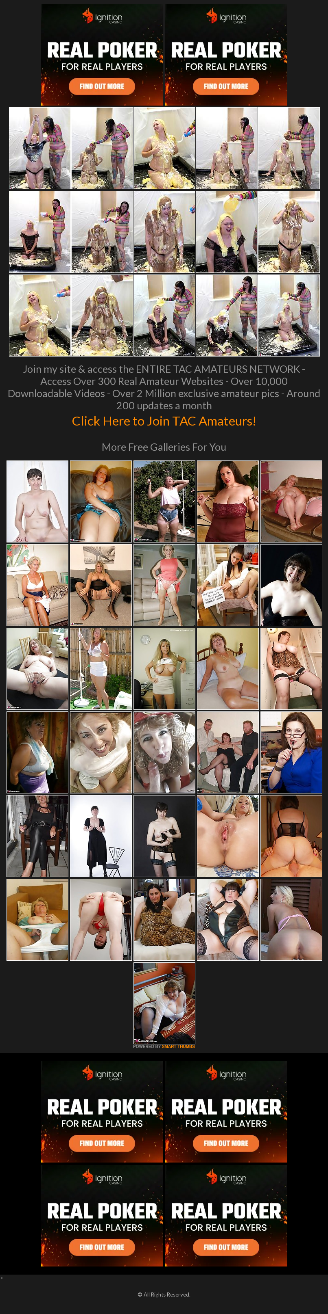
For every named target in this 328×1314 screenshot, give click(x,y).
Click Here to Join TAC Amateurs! (164, 419)
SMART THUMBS (178, 1046)
